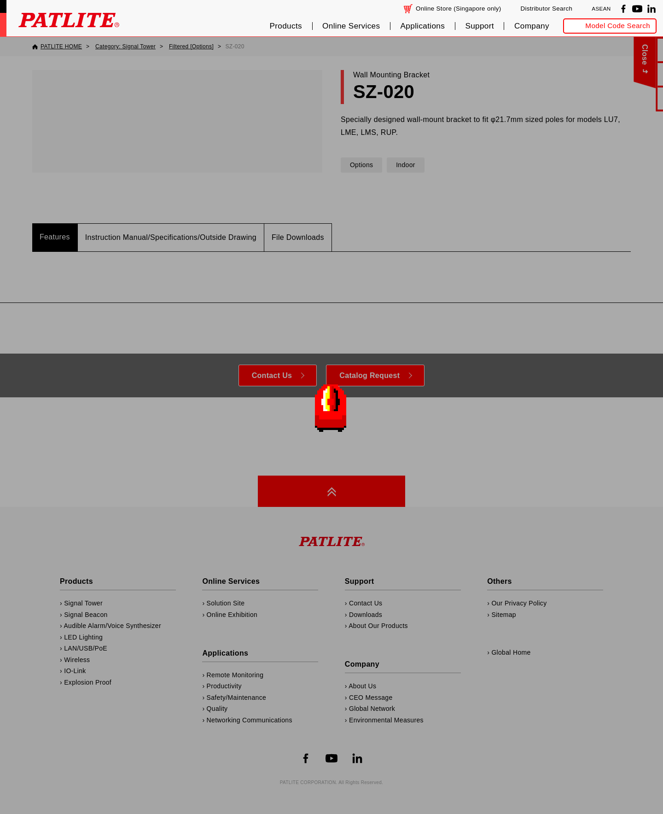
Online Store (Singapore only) (458, 8)
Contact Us (272, 375)
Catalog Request (369, 375)
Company (531, 26)
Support (479, 26)
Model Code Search (617, 25)
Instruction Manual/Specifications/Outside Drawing (170, 237)
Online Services (351, 26)
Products (285, 26)
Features (55, 237)
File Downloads (298, 237)
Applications (423, 26)
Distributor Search (546, 8)
